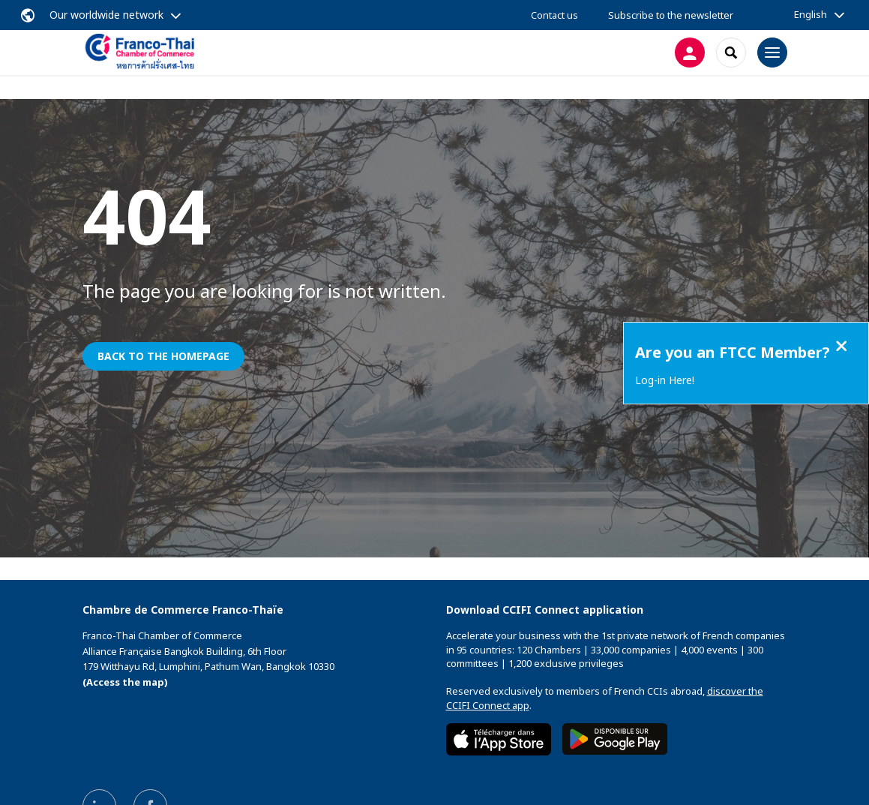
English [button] (810, 14)
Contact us (554, 15)
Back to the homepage (163, 356)
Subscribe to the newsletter (670, 15)
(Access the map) (125, 682)
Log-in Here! (664, 380)
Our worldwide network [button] (106, 15)
